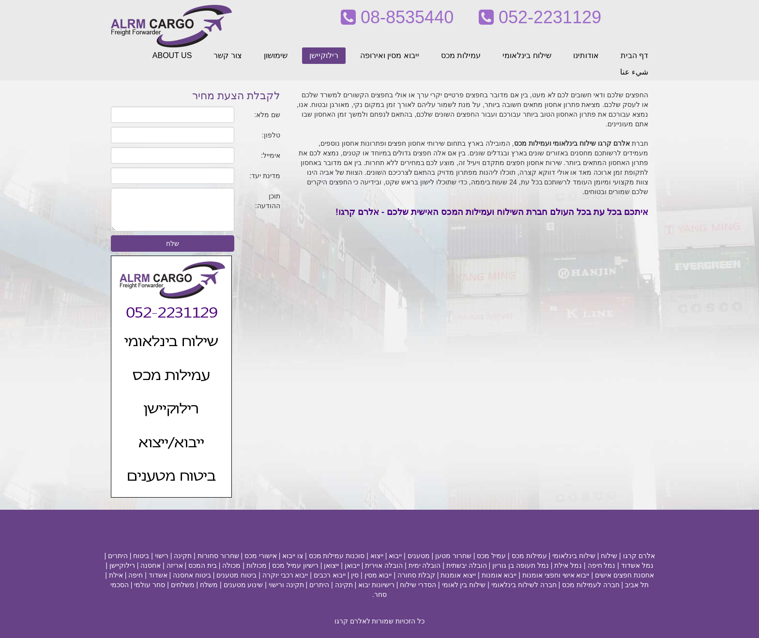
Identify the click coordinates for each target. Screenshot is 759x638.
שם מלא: (267, 115)
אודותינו (586, 55)
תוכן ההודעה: (267, 201)
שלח (172, 243)
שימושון (276, 55)
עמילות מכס (461, 55)
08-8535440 (397, 17)
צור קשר (227, 55)
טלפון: (271, 135)
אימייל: (270, 155)
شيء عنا (634, 72)
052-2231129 (540, 17)
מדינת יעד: (264, 176)
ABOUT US (172, 55)
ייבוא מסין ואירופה (389, 55)
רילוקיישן (323, 55)
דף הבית (634, 55)
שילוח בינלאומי (526, 55)
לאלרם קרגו (352, 621)
